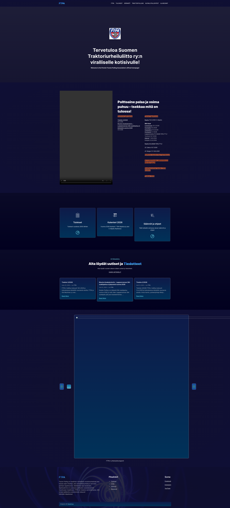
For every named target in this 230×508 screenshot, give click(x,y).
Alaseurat (114, 489)
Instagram (168, 485)
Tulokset (113, 481)
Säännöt (113, 486)
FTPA (62, 3)
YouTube (167, 488)
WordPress (71, 504)
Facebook (168, 481)
